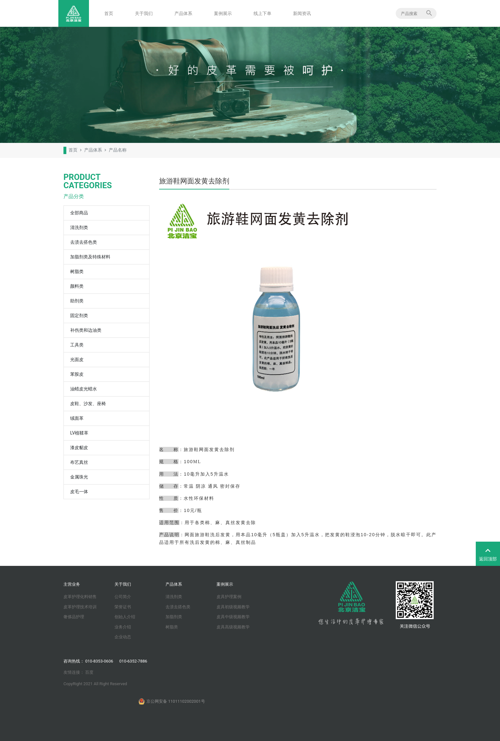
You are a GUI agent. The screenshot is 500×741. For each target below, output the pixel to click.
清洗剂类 (79, 227)
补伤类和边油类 (85, 330)
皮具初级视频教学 (233, 606)
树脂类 (77, 271)
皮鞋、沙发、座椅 (88, 403)
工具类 (77, 344)
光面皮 (77, 359)
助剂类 (77, 300)
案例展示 (223, 13)
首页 (108, 13)
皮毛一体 (79, 491)
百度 (89, 672)
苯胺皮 (77, 374)
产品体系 (183, 13)
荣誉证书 (122, 606)
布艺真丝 (79, 462)
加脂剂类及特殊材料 (90, 256)
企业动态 (122, 636)
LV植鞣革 (79, 432)
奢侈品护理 (73, 616)
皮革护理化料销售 (80, 596)
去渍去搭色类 (83, 242)
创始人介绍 (124, 616)
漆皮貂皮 (79, 447)
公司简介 (122, 596)
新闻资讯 (302, 13)
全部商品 (79, 212)
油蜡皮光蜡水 (83, 388)
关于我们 (144, 13)
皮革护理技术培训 (80, 606)
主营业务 (71, 584)
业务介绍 (122, 627)
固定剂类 (79, 315)
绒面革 (77, 418)
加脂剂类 (173, 616)
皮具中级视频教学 (233, 616)
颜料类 (77, 286)
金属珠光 (79, 476)
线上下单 (262, 13)
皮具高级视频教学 (233, 627)
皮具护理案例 (229, 596)
